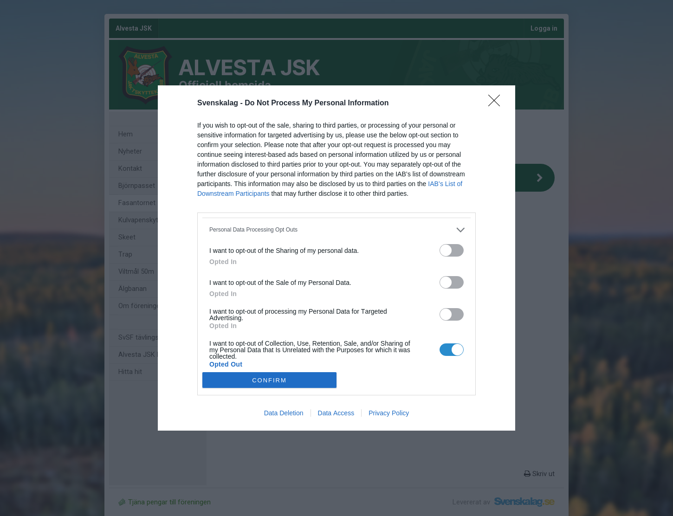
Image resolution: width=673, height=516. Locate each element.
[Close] (497, 103)
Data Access (336, 413)
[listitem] (336, 230)
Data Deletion (284, 413)
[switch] (452, 250)
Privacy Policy (389, 413)
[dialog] (336, 258)
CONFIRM (269, 379)
